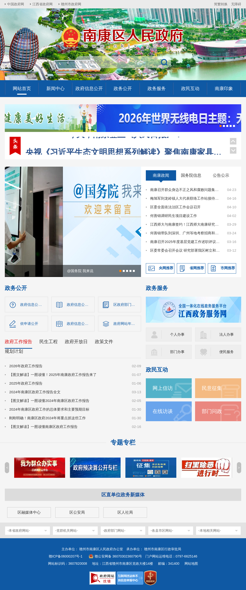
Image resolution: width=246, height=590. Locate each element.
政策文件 (104, 341)
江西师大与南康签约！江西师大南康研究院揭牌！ (186, 224)
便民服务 (226, 352)
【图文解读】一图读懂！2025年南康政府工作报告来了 (52, 375)
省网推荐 (197, 268)
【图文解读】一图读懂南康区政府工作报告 (43, 427)
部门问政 (212, 411)
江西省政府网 (42, 4)
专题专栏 (123, 442)
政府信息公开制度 (81, 304)
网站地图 (191, 563)
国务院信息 (191, 175)
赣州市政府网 (71, 4)
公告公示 (221, 175)
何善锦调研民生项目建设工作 (173, 216)
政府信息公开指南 (34, 304)
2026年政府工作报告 (25, 366)
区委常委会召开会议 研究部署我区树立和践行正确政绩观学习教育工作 (186, 250)
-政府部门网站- (114, 530)
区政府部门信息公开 (127, 304)
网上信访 (163, 388)
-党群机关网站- (66, 530)
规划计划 (14, 351)
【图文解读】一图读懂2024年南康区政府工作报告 (49, 401)
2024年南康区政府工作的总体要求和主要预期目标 (49, 409)
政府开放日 (76, 341)
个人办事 (177, 334)
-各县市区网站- (162, 530)
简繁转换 (221, 4)
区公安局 (77, 512)
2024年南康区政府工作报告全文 (34, 392)
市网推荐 (228, 268)
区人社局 (125, 512)
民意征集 (212, 388)
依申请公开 (29, 323)
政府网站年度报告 (127, 323)
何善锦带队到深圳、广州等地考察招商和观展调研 (186, 233)
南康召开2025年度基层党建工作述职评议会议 (186, 242)
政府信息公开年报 (81, 323)
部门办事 (177, 352)
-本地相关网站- (209, 530)
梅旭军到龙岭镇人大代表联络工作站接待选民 (186, 198)
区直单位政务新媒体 (123, 494)
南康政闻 (161, 175)
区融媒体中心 (29, 512)
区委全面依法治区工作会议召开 (175, 207)
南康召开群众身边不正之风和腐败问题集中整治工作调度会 (186, 190)
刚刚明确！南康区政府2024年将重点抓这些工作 (47, 418)
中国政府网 (15, 4)
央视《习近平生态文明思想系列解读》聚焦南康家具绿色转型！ (125, 141)
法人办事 (226, 334)
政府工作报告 (18, 341)
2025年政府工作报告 (25, 383)
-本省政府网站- (18, 530)
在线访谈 (163, 411)
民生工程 (48, 341)
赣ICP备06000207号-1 (65, 556)
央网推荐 (166, 268)
